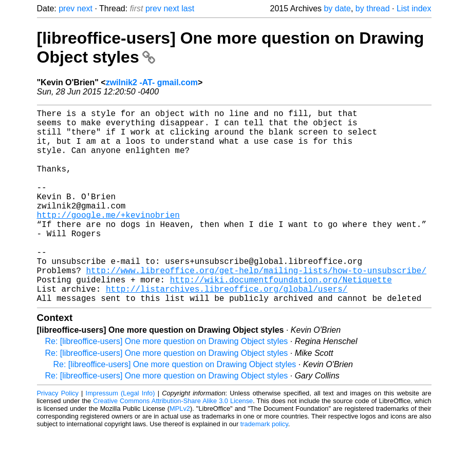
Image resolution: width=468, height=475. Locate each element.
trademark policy (264, 467)
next (84, 8)
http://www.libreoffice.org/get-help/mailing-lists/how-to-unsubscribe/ (256, 307)
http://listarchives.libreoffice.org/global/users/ (226, 329)
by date (337, 8)
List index (414, 8)
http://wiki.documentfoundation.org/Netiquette (281, 318)
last (187, 8)
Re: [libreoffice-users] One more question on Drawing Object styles (166, 384)
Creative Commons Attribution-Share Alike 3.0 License (173, 444)
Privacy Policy (58, 436)
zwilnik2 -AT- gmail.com (152, 82)
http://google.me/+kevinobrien (108, 239)
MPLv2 (180, 451)
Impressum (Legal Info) (120, 436)
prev (66, 8)
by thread (372, 8)
